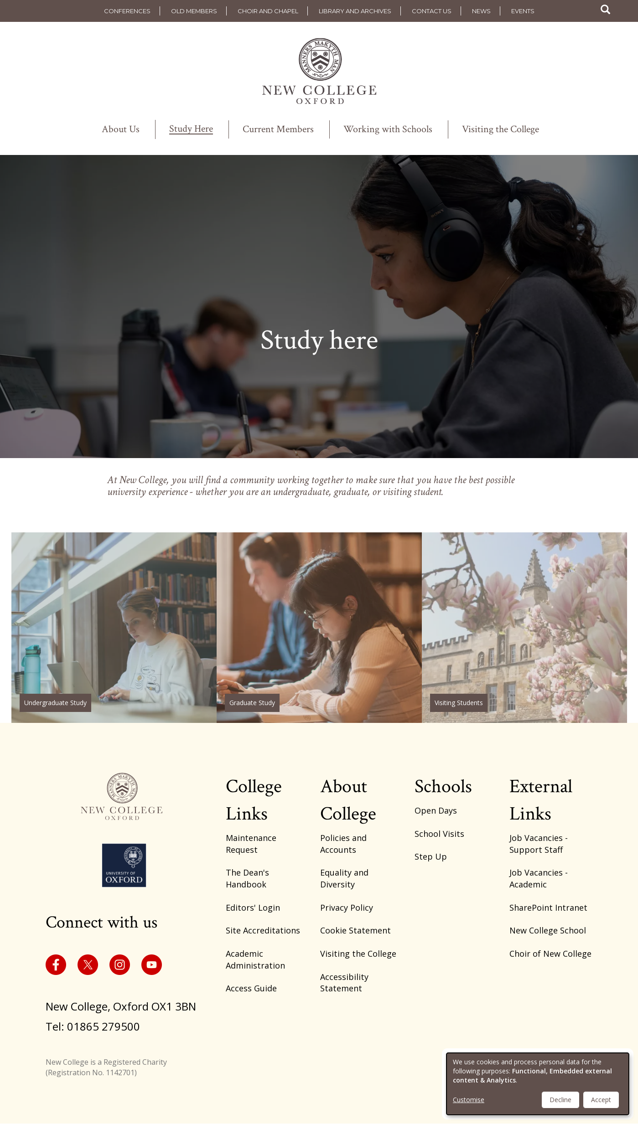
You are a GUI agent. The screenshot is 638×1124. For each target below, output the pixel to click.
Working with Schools (387, 129)
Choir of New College (550, 953)
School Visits (439, 833)
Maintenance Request (251, 843)
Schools (443, 786)
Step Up (431, 856)
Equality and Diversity (344, 878)
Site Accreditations (263, 930)
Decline (560, 1099)
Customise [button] (468, 1099)
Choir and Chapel (268, 11)
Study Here (191, 129)
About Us (121, 129)
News (481, 11)
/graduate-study (319, 627)
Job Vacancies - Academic (538, 878)
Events (522, 11)
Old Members (194, 11)
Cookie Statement (355, 930)
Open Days (436, 810)
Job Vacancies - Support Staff (538, 843)
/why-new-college (114, 627)
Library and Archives (355, 11)
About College (348, 800)
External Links (540, 800)
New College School (547, 930)
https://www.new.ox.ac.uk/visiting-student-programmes (524, 627)
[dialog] (537, 1084)
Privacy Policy (346, 907)
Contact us (431, 11)
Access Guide (251, 988)
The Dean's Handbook (247, 878)
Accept (601, 1099)
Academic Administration (255, 959)
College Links (254, 800)
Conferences (127, 11)
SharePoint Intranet (548, 907)
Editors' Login (253, 907)
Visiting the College (500, 129)
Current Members (278, 129)
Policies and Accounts (343, 843)
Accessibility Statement (344, 982)
